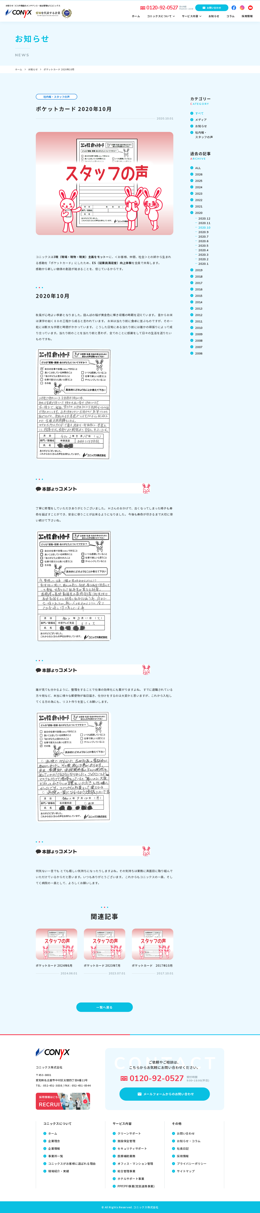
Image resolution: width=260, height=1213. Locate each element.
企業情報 (54, 1148)
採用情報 (183, 1156)
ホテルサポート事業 (131, 1179)
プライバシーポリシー (192, 1164)
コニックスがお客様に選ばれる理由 (72, 1164)
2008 (199, 341)
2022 (199, 200)
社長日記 (183, 1148)
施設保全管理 (126, 1141)
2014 (199, 302)
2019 (199, 270)
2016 (199, 289)
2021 (199, 206)
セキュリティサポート (132, 1148)
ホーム (18, 69)
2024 (199, 187)
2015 (199, 296)
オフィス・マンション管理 (135, 1164)
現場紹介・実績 (58, 1171)
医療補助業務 (126, 1156)
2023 (199, 194)
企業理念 (54, 1141)
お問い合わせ (186, 1133)
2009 (199, 334)
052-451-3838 (52, 1085)
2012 (199, 315)
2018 (199, 277)
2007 (199, 347)
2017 (199, 283)
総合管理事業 (126, 1171)
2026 (199, 174)
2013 (199, 309)
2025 (199, 181)
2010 (199, 328)
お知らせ (33, 69)
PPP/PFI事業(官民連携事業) (136, 1186)
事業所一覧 (55, 1156)
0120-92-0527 (157, 1078)
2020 (199, 213)
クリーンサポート (129, 1133)
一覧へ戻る (104, 1007)
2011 (199, 321)
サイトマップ (186, 1171)
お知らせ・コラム (189, 1141)
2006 (199, 353)
